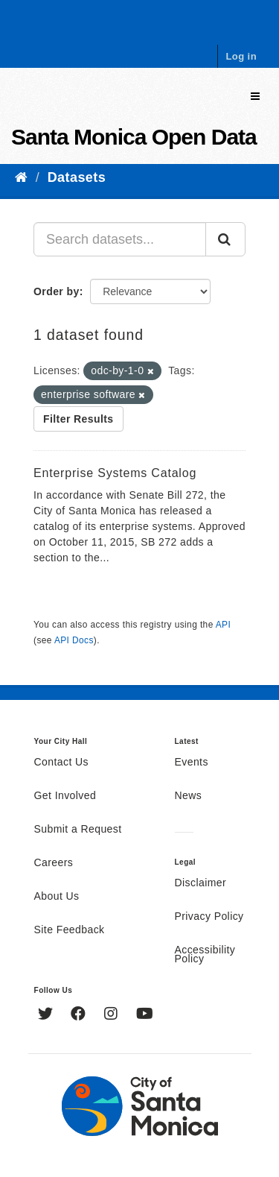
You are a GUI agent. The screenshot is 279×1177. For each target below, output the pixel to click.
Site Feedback (69, 930)
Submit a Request (78, 829)
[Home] (21, 177)
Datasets (77, 177)
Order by (56, 291)
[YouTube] (145, 1015)
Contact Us (61, 762)
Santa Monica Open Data (134, 136)
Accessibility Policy (205, 955)
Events (191, 762)
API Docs (74, 640)
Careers (54, 863)
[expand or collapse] (255, 96)
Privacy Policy (209, 917)
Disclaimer (201, 883)
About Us (57, 897)
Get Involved (65, 796)
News (188, 796)
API (223, 624)
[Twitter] (47, 1015)
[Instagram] (113, 1015)
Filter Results (78, 419)
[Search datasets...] (119, 239)
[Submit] (225, 239)
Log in (241, 56)
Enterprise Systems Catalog (114, 473)
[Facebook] (80, 1015)
